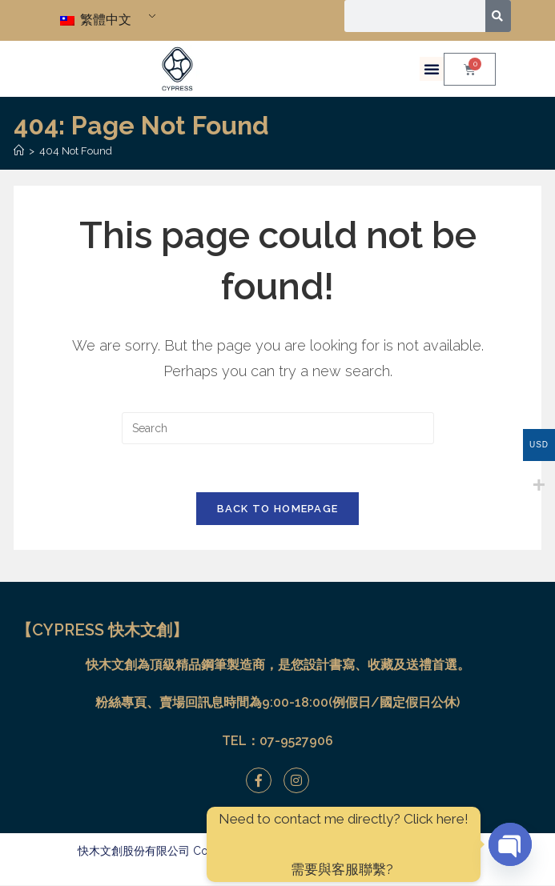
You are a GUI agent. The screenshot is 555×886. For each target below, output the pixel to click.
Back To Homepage (278, 509)
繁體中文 (95, 19)
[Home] (19, 151)
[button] (432, 69)
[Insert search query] (278, 428)
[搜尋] (498, 16)
